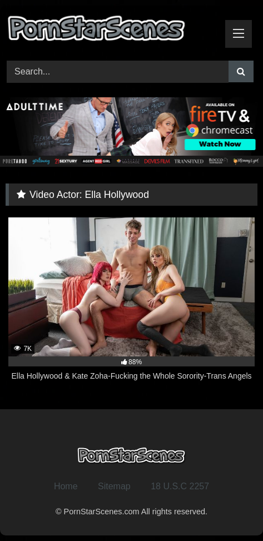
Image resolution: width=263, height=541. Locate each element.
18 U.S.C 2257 (180, 486)
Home (66, 486)
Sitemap (114, 486)
